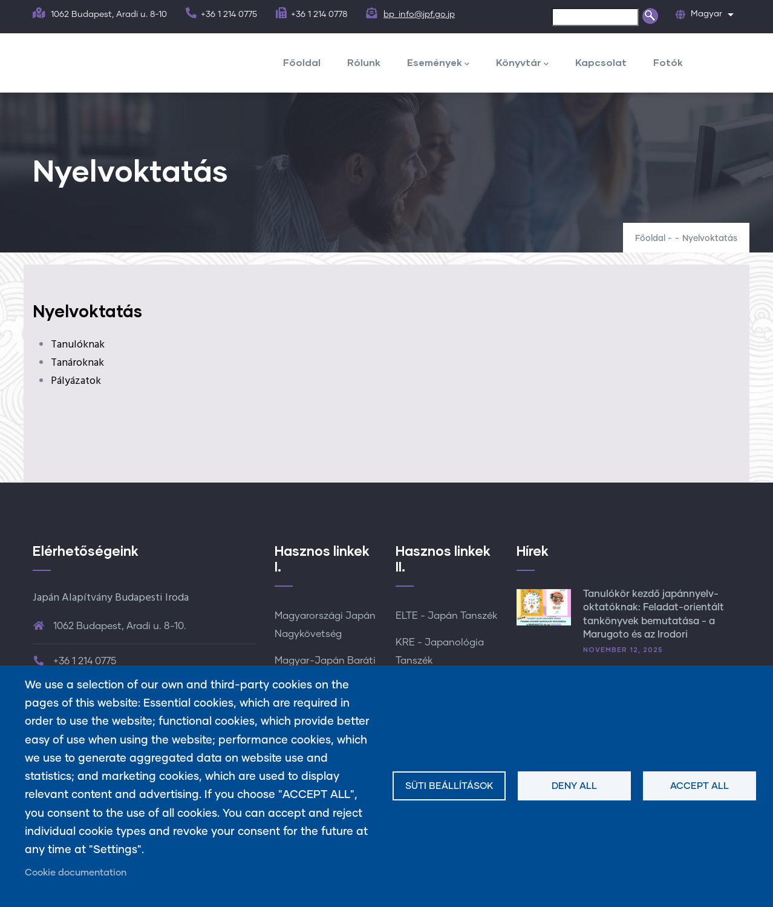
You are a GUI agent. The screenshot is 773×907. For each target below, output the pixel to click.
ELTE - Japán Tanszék (446, 616)
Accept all (699, 786)
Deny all (574, 786)
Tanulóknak (78, 345)
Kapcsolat (601, 62)
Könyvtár (522, 63)
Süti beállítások (449, 786)
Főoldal (302, 62)
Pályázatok (76, 381)
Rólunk (363, 62)
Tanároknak (77, 363)
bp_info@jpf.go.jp (419, 14)
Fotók (668, 62)
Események (438, 63)
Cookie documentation (75, 872)
